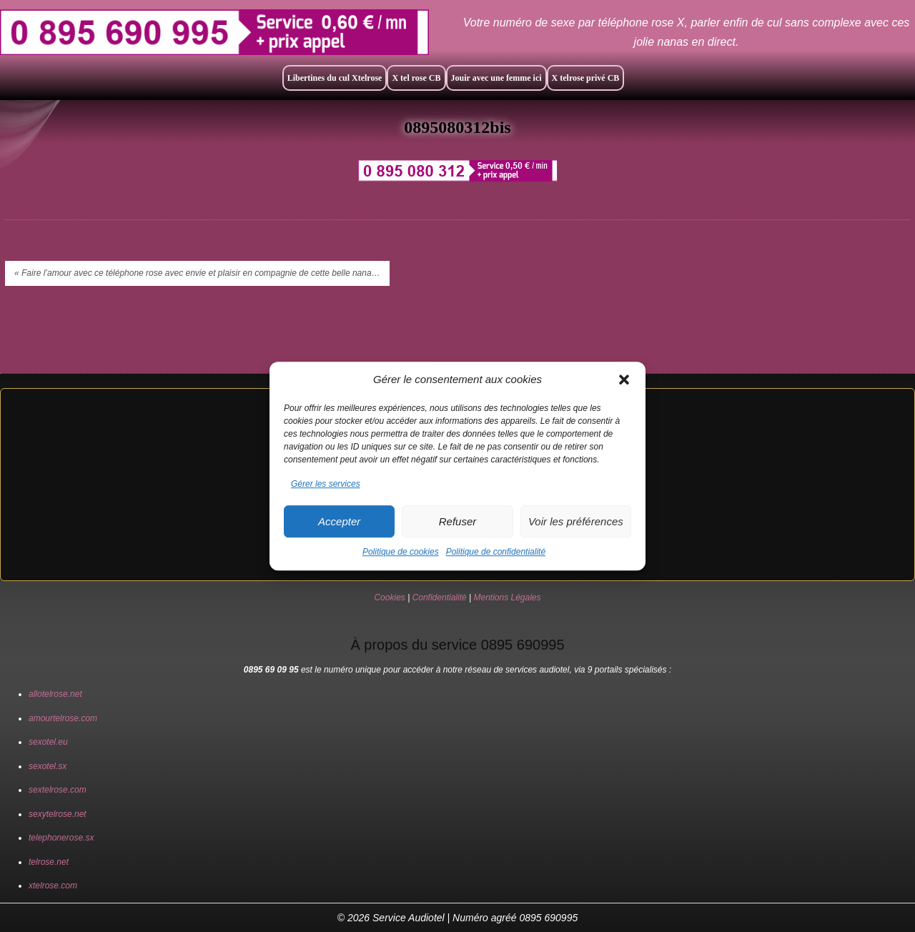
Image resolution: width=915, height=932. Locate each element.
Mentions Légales (506, 598)
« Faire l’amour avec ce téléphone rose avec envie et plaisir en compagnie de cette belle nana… (197, 273)
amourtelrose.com (63, 718)
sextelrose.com (57, 790)
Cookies (389, 598)
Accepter (339, 521)
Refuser (458, 521)
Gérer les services (325, 484)
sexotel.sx (47, 766)
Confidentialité (439, 598)
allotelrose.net (55, 694)
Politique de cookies (400, 552)
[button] (624, 379)
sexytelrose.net (57, 814)
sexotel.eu (48, 742)
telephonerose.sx (61, 838)
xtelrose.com (53, 886)
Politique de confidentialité (495, 552)
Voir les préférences (575, 521)
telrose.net (49, 862)
